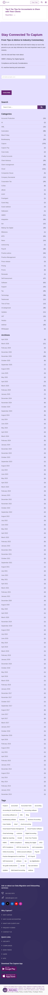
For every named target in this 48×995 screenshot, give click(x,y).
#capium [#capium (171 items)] (5, 805)
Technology (5, 295)
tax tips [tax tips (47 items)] (23, 865)
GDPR (5, 954)
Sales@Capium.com (11, 898)
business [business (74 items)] (22, 819)
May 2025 (4, 377)
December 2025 (6, 352)
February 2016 (6, 744)
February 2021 (6, 592)
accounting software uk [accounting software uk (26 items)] (10, 815)
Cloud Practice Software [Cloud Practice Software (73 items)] (34, 828)
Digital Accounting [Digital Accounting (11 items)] (30, 833)
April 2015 (4, 756)
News (3, 240)
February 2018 (6, 685)
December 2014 (6, 769)
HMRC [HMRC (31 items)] (5, 842)
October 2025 (5, 360)
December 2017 (6, 693)
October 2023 (5, 457)
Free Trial (34, 2)
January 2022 (5, 546)
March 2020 (5, 617)
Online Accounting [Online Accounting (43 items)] (8, 852)
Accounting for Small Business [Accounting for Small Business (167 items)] (12, 810)
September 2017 (6, 706)
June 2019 (4, 638)
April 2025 (4, 381)
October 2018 (5, 668)
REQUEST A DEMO (9, 927)
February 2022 (6, 541)
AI (2, 122)
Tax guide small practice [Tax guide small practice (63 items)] (10, 865)
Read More (10, 15)
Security (6, 941)
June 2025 (4, 373)
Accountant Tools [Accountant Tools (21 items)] (26, 805)
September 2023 (6, 461)
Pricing (3, 266)
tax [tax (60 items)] (25, 861)
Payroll (3, 249)
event (3, 194)
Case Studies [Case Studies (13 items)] (7, 824)
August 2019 (5, 630)
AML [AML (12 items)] (21, 815)
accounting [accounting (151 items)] (38, 805)
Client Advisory (6, 160)
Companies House (7, 173)
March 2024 (5, 436)
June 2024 (4, 423)
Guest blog (4, 202)
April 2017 (4, 718)
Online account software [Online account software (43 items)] (24, 852)
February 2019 (6, 655)
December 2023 (6, 449)
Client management (7, 164)
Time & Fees (5, 303)
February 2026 (6, 348)
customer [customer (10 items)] (19, 833)
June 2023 (4, 474)
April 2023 (4, 482)
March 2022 (5, 537)
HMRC (3, 215)
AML (2, 127)
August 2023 (5, 466)
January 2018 (5, 689)
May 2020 (4, 609)
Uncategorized (6, 308)
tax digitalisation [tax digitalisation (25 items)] (35, 861)
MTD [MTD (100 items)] (40, 842)
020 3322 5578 (9, 893)
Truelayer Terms (38, 992)
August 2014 (5, 773)
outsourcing (5, 244)
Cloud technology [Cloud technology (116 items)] (8, 833)
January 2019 (5, 659)
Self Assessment (6, 278)
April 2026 (4, 339)
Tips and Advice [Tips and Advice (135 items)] (33, 865)
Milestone (4, 232)
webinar (3, 324)
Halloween (4, 211)
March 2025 (5, 386)
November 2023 (6, 453)
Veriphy (3, 320)
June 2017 (4, 714)
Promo (3, 270)
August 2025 (5, 369)
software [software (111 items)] (18, 861)
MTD (3, 236)
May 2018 (4, 672)
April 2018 (4, 676)
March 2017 (5, 722)
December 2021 (6, 550)
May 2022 (4, 529)
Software (4, 282)
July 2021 (4, 571)
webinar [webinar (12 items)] (30, 870)
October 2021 (5, 558)
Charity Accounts (6, 156)
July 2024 (4, 419)
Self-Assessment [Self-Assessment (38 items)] (8, 861)
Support (3, 287)
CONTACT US (7, 932)
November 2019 (6, 621)
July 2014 (4, 777)
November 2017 (6, 697)
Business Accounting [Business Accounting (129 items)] (34, 819)
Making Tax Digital (7, 228)
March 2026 (5, 343)
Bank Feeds (7, 950)
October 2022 (5, 508)
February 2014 (6, 786)
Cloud (3, 169)
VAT (2, 316)
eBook (3, 190)
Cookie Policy (28, 992)
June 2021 (4, 575)
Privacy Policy (18, 992)
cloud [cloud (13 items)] (15, 824)
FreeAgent (4, 198)
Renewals (4, 274)
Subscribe (6, 92)
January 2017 (5, 727)
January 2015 (5, 765)
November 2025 (6, 356)
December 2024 (6, 398)
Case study (5, 152)
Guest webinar (6, 207)
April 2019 (4, 647)
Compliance (7, 945)
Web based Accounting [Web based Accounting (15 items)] (18, 870)
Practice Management (8, 257)
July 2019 (4, 634)
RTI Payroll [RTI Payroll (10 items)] (31, 856)
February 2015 (6, 760)
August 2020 (5, 605)
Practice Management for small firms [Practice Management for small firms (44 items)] (14, 856)
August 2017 (5, 710)
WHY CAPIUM (7, 915)
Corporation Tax (6, 181)
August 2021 (5, 567)
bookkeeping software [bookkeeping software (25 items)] (9, 819)
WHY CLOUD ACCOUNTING (12, 919)
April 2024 (4, 432)
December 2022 (6, 499)
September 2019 (6, 626)
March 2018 (5, 680)
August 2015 (5, 748)
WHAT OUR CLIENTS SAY (11, 923)
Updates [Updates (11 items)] (5, 870)
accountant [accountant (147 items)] (14, 805)
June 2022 (4, 525)
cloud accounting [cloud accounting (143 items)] (26, 824)
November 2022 (6, 503)
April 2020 (4, 613)
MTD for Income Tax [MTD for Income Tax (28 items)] (23, 847)
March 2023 (5, 487)
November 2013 (6, 794)
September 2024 (6, 411)
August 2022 (5, 516)
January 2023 (5, 495)
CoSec (3, 185)
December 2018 (6, 664)
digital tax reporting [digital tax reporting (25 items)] (8, 838)
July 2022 (4, 520)
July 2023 (4, 470)
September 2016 (6, 735)
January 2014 (5, 790)
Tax (2, 291)
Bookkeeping (5, 139)
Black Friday (5, 135)
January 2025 (5, 394)
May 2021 (4, 579)
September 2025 (6, 364)
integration (4, 219)
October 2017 (5, 701)
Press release (5, 261)
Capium (3, 143)
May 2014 (4, 781)
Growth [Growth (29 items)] (20, 838)
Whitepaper (5, 329)
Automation (5, 131)
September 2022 (6, 512)
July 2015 (4, 752)
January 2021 (5, 596)
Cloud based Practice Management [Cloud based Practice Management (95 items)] (13, 828)
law (2, 223)
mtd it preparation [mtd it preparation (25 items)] (37, 847)
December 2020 (6, 600)
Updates (4, 312)
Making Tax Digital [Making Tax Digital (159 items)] (30, 842)
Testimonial (5, 299)
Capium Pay (5, 148)
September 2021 (6, 562)
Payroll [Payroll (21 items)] (37, 852)
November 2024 (6, 402)
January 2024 (5, 445)
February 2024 (6, 440)
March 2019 (5, 651)
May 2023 (4, 478)
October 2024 (5, 407)
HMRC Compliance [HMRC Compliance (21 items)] (16, 842)
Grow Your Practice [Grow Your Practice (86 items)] (31, 838)
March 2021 (5, 588)
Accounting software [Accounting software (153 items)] (30, 810)
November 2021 (6, 554)
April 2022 (4, 533)
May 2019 (4, 642)
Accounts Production (8, 118)
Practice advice (6, 253)
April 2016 (4, 739)
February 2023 (6, 491)
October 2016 (5, 731)
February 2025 (6, 390)
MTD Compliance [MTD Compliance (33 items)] (8, 847)
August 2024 (5, 415)
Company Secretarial (8, 177)
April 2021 (4, 583)
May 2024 (4, 428)
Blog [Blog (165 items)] (27, 815)
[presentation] (15, 87)
